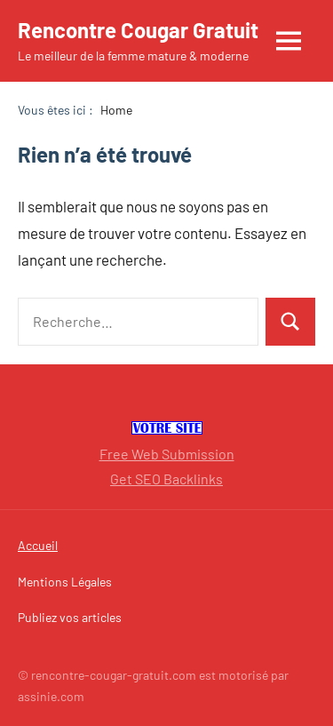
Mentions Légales (65, 581)
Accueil (38, 545)
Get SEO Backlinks (166, 478)
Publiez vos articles (70, 617)
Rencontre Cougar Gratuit (138, 30)
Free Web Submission (166, 453)
